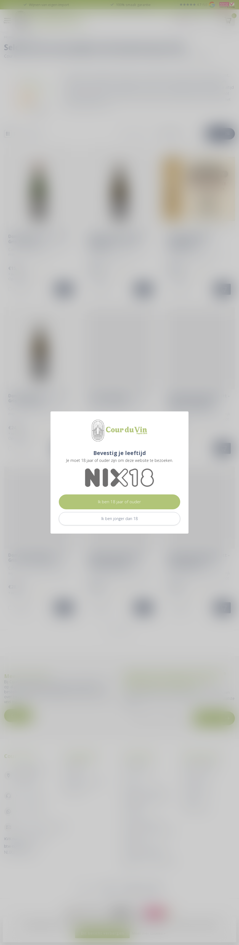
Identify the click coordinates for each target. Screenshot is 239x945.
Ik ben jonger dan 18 (119, 518)
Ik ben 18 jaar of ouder (119, 502)
